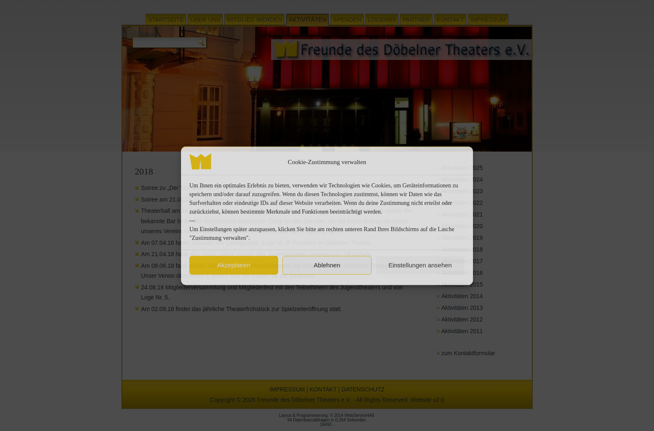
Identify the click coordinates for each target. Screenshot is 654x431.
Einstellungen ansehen (420, 265)
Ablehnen (327, 265)
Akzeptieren (233, 265)
